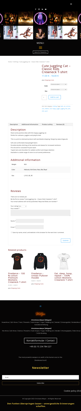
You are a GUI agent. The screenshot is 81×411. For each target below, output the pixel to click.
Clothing (15, 62)
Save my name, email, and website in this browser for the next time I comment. (38, 232)
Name (13, 221)
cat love (68, 106)
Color (46, 86)
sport (46, 111)
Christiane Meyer (40, 399)
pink (69, 108)
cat (64, 106)
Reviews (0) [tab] (60, 124)
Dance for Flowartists (40, 52)
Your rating (14, 206)
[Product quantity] (44, 97)
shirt (43, 111)
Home (10, 62)
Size (46, 91)
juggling (62, 108)
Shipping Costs (49, 80)
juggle (58, 108)
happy (54, 108)
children (47, 108)
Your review (15, 208)
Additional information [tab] (30, 124)
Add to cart (54, 97)
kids (66, 108)
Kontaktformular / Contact (40, 340)
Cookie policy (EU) (72, 390)
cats (43, 108)
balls (62, 106)
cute (51, 108)
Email (13, 227)
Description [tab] (14, 124)
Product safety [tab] (47, 124)
